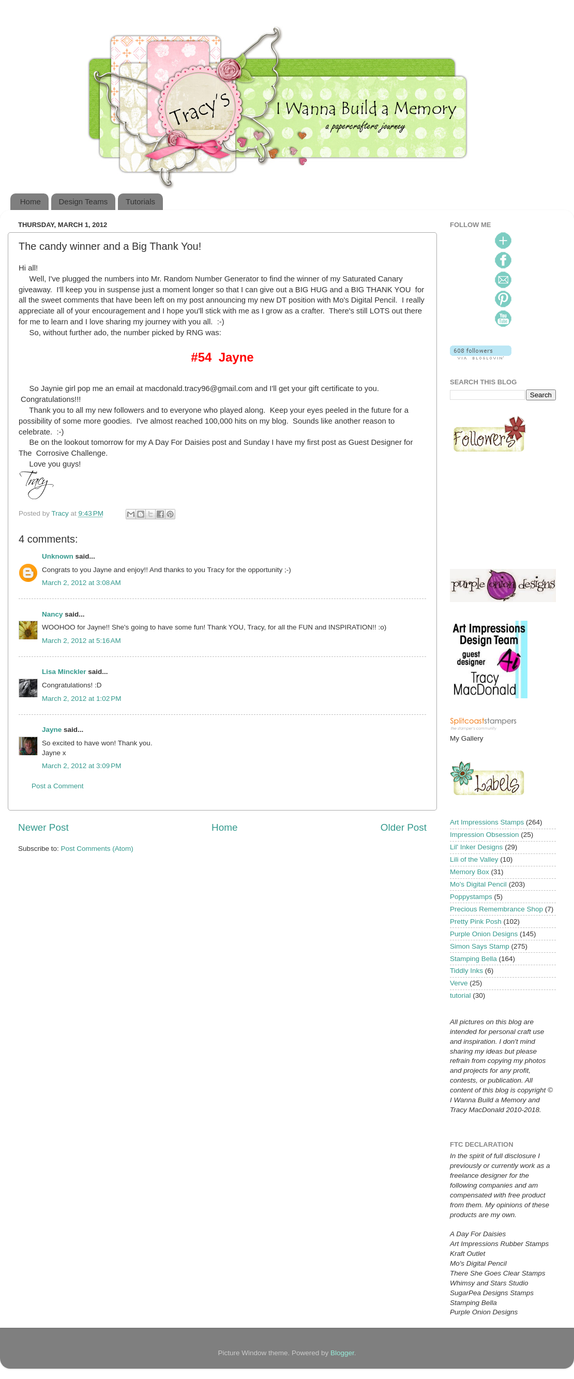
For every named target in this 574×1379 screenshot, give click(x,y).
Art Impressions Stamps (487, 822)
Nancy (52, 614)
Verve (459, 983)
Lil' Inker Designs (476, 847)
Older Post (404, 827)
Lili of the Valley (474, 859)
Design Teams (83, 201)
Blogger (342, 1353)
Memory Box (469, 872)
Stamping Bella (473, 959)
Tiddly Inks (466, 971)
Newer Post (43, 827)
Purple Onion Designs (484, 934)
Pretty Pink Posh (476, 921)
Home (30, 201)
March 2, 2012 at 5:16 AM (81, 640)
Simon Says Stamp (479, 946)
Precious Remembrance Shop (496, 909)
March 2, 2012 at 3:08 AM (81, 583)
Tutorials (140, 201)
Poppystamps (471, 897)
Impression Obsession (484, 834)
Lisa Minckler (64, 672)
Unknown (57, 556)
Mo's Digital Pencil (478, 884)
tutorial (460, 995)
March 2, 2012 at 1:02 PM (81, 698)
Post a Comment (58, 786)
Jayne (52, 729)
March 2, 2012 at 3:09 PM (81, 766)
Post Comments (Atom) (97, 848)
